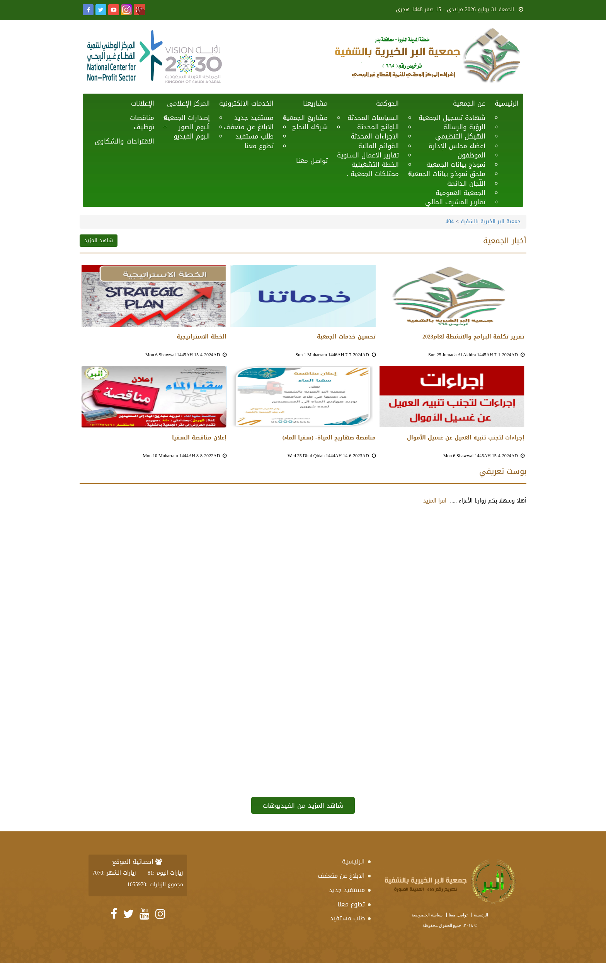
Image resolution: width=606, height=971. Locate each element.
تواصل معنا (312, 160)
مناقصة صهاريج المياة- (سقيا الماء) (329, 438)
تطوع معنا (259, 146)
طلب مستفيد (347, 918)
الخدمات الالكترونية (246, 103)
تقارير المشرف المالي (455, 202)
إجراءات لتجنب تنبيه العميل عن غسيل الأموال (465, 438)
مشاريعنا (315, 103)
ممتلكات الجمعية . (373, 174)
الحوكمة (387, 103)
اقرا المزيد (434, 501)
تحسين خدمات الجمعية (346, 337)
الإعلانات (142, 103)
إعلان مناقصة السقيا (199, 438)
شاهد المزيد (98, 240)
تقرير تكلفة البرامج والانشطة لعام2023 (473, 337)
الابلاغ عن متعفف (341, 876)
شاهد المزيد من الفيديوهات (303, 805)
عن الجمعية (469, 103)
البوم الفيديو (192, 136)
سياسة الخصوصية (427, 915)
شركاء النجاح (310, 127)
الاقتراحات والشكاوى (124, 141)
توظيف (144, 127)
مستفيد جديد (347, 890)
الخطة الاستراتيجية (201, 337)
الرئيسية (507, 103)
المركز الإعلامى (188, 103)
